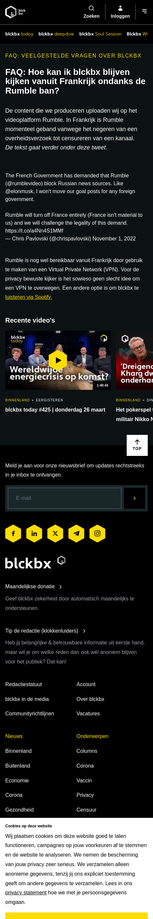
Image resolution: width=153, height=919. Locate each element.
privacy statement (25, 892)
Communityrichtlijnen (29, 713)
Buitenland (17, 766)
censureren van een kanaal (97, 138)
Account (86, 684)
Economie (17, 780)
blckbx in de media (27, 699)
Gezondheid (19, 810)
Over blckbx (90, 699)
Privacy (85, 795)
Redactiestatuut (23, 684)
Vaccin (84, 780)
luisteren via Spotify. (28, 297)
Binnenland (18, 751)
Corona (13, 795)
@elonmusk (19, 191)
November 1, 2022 (114, 238)
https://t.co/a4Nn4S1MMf (34, 231)
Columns (87, 751)
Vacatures (88, 713)
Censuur (86, 810)
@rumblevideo (24, 183)
